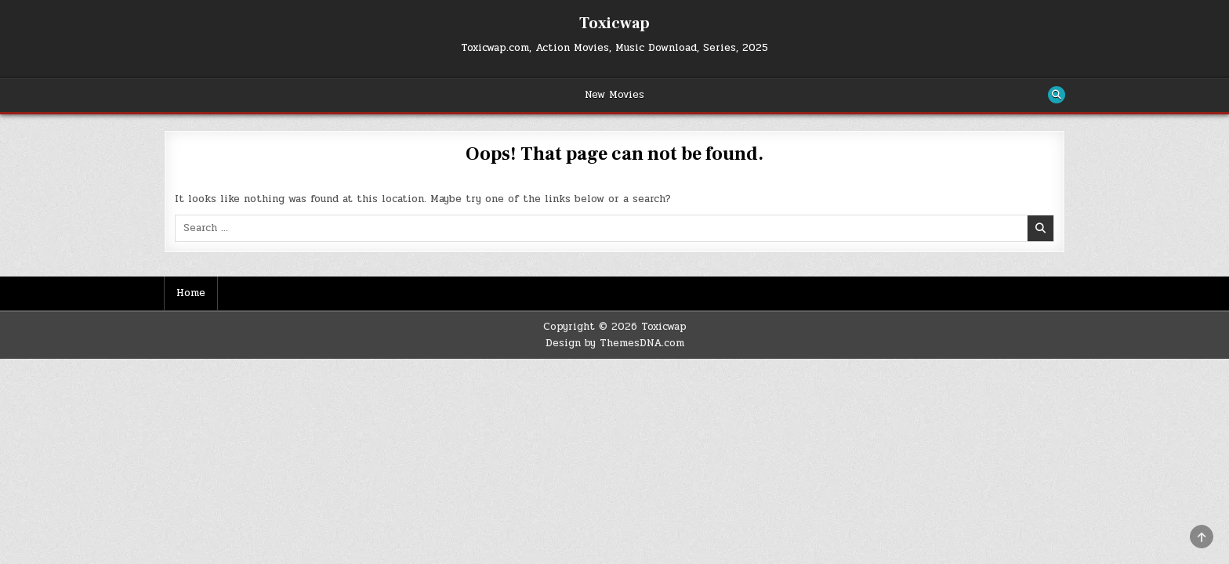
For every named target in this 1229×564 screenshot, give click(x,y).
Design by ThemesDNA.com (615, 343)
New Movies (614, 95)
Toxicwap (614, 23)
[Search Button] (1056, 94)
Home (190, 293)
